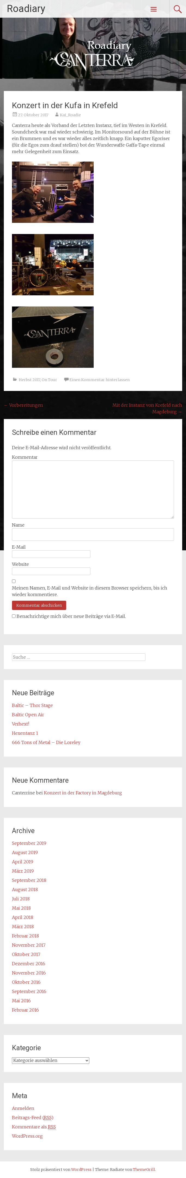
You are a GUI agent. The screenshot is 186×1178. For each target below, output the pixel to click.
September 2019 (29, 843)
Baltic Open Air (28, 714)
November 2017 (28, 945)
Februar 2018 (25, 936)
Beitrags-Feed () (32, 1118)
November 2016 (29, 973)
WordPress (81, 1169)
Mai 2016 (21, 1000)
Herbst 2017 (29, 379)
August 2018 (25, 889)
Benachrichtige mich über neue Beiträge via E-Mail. (71, 616)
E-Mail (19, 547)
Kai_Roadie (70, 115)
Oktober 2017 (26, 954)
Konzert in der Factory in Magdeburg (83, 793)
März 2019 (23, 871)
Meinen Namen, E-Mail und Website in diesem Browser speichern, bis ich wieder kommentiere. (89, 591)
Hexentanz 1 (25, 733)
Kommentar (25, 457)
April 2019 (22, 861)
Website (20, 564)
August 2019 (25, 852)
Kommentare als (34, 1127)
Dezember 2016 (28, 963)
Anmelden (23, 1108)
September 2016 (29, 991)
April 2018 (22, 917)
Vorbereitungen (23, 405)
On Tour (49, 379)
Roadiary (26, 8)
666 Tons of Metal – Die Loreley (46, 742)
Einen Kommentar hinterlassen (99, 379)
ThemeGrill (144, 1169)
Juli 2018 (21, 898)
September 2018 (29, 880)
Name (18, 525)
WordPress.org (27, 1136)
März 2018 (23, 926)
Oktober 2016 (26, 982)
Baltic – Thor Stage (32, 705)
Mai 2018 (21, 908)
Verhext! (20, 724)
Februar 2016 (25, 1010)
